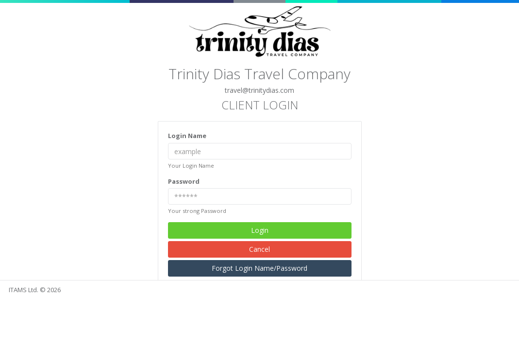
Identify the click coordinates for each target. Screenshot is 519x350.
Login (259, 230)
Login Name (187, 135)
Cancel (259, 249)
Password (184, 181)
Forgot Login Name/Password (259, 268)
